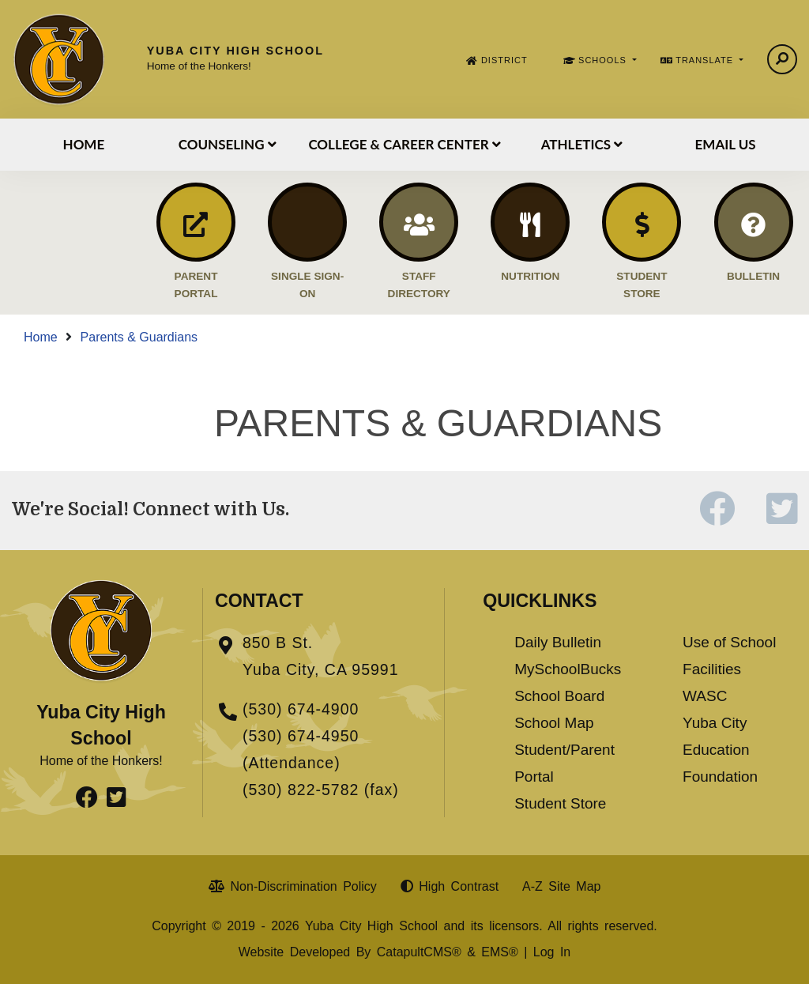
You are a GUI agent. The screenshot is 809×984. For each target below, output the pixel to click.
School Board (559, 696)
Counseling (228, 144)
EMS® (499, 952)
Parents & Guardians (139, 337)
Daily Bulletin (557, 642)
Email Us (725, 144)
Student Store (560, 803)
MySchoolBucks (567, 669)
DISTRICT (504, 60)
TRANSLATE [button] (705, 60)
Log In (551, 952)
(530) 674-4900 (301, 709)
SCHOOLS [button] (604, 60)
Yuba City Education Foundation (720, 749)
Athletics (582, 144)
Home (84, 144)
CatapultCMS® (419, 952)
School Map (553, 722)
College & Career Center (404, 144)
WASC (705, 696)
